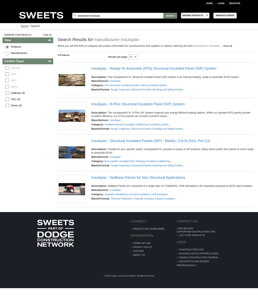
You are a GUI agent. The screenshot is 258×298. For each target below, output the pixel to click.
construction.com (191, 249)
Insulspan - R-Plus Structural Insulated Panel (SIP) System (138, 104)
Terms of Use (142, 243)
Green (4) (16, 105)
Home (209, 3)
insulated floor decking (132, 161)
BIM (13, 80)
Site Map (138, 251)
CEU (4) (15, 99)
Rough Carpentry (120, 89)
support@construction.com (196, 231)
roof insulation (160, 194)
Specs (14, 86)
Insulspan (115, 81)
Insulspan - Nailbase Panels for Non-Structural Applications (138, 177)
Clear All (47, 35)
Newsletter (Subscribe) (149, 228)
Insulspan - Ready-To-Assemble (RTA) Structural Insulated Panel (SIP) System (153, 68)
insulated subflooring (136, 124)
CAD (13, 74)
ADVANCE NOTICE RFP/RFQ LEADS (199, 253)
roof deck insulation (139, 194)
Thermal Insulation (144, 198)
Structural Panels (141, 89)
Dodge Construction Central (198, 257)
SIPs (144, 85)
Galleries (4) (18, 93)
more (226, 45)
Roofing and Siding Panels (168, 89)
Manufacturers (19, 53)
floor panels (111, 161)
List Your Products (192, 235)
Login (221, 3)
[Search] (124, 16)
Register (234, 3)
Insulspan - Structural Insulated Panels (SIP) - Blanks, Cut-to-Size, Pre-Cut (150, 141)
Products (16, 46)
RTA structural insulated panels (122, 85)
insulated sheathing (115, 194)
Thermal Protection (121, 198)
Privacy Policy (142, 247)
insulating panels (159, 124)
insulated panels (158, 85)
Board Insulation (166, 198)
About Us (139, 255)
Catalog (15, 67)
